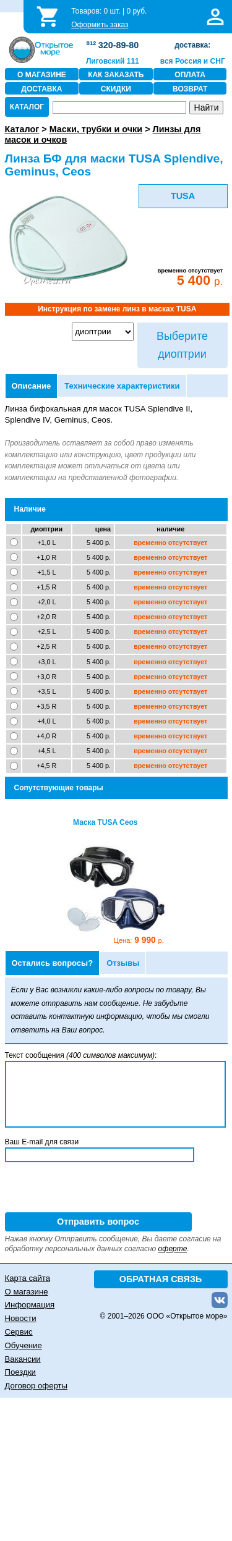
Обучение (23, 1345)
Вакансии (23, 1359)
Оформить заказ (99, 24)
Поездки (20, 1372)
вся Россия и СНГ (192, 61)
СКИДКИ (116, 89)
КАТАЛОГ (27, 107)
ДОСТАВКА (41, 89)
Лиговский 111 (112, 61)
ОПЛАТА (189, 74)
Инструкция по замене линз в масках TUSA (117, 309)
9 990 (138, 940)
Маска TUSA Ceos (105, 822)
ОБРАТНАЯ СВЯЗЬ (160, 1279)
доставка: (192, 45)
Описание (31, 386)
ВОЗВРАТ (190, 89)
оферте (172, 1248)
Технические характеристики (121, 386)
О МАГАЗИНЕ (41, 74)
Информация (30, 1304)
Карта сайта (27, 1278)
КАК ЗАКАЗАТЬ (116, 74)
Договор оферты (36, 1385)
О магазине (26, 1291)
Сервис (19, 1331)
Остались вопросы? (52, 963)
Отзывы (122, 963)
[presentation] (99, 1188)
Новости (21, 1318)
